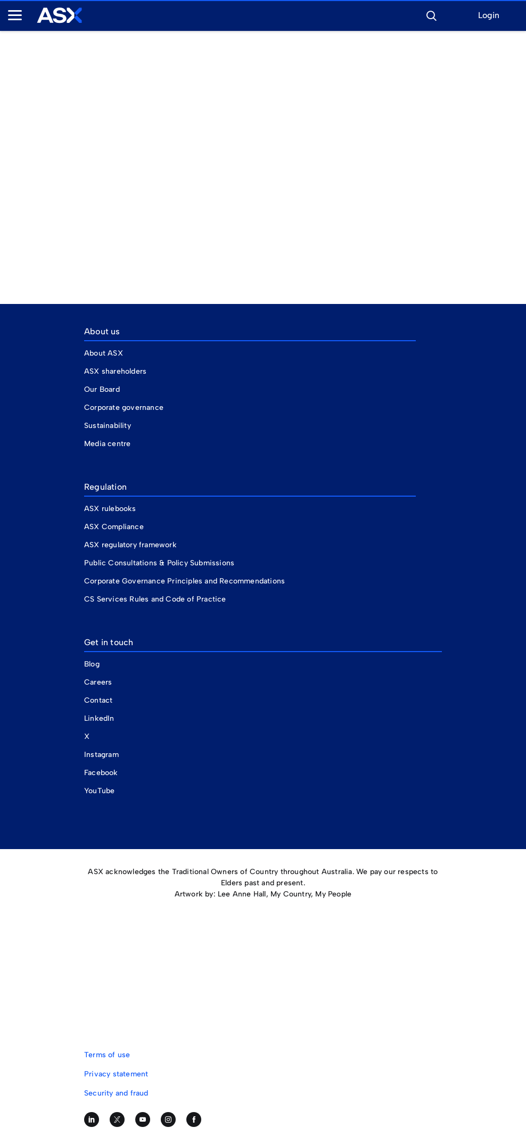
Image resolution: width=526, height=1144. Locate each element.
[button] (431, 14)
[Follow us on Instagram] (168, 1119)
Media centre (107, 443)
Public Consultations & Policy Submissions (159, 562)
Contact (98, 700)
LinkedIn (99, 718)
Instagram (101, 754)
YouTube (99, 790)
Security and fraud (116, 1093)
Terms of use (107, 1054)
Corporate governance (123, 407)
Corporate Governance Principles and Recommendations (184, 581)
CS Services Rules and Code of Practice (155, 599)
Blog (92, 664)
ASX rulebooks (110, 508)
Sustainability (107, 425)
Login (488, 16)
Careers (98, 682)
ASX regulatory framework (130, 544)
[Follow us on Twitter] (117, 1119)
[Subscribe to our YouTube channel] (142, 1119)
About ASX (103, 353)
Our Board (102, 389)
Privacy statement (116, 1074)
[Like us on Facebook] (193, 1119)
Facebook (101, 772)
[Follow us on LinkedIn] (91, 1119)
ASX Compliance (114, 526)
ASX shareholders (116, 371)
